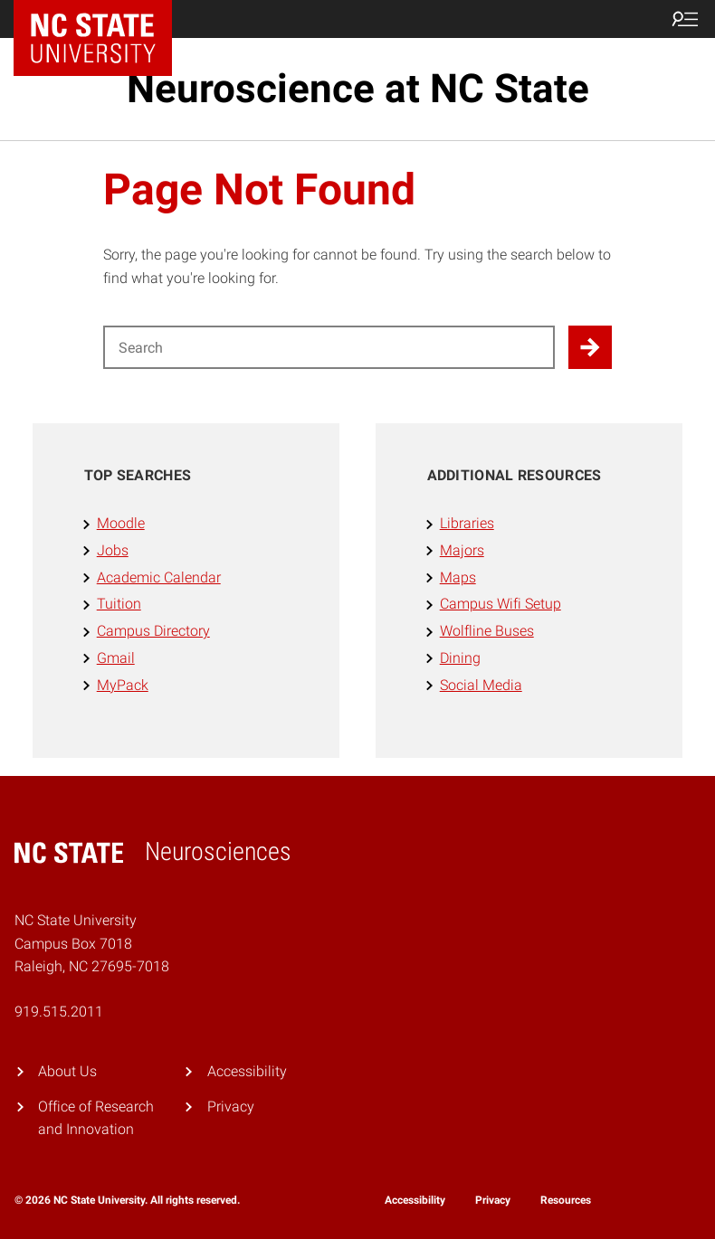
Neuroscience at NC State (358, 88)
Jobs (113, 550)
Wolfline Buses (487, 630)
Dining (460, 658)
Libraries (467, 523)
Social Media (481, 685)
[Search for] (329, 347)
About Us (67, 1071)
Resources (565, 1200)
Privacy (230, 1106)
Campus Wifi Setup (500, 603)
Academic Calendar (159, 577)
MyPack (122, 685)
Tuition (119, 603)
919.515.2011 (58, 1011)
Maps (458, 577)
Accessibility (247, 1071)
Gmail (116, 658)
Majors (462, 550)
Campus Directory (153, 630)
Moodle (121, 523)
